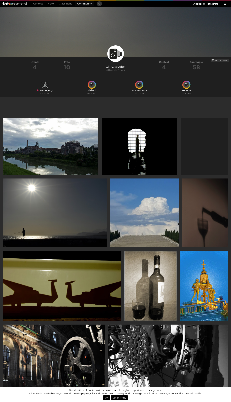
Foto (51, 3)
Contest (38, 3)
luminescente (139, 90)
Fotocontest (14, 3)
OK (106, 398)
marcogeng (45, 90)
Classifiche (65, 3)
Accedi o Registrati (205, 3)
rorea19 (186, 90)
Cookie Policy (119, 398)
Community (84, 3)
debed (92, 90)
